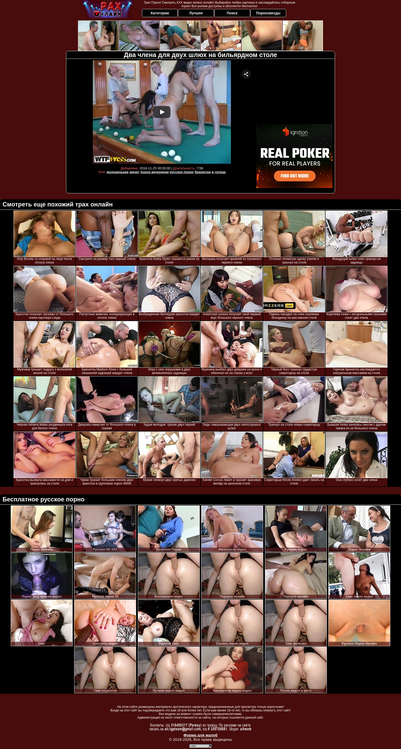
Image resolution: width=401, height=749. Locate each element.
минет (134, 172)
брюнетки (203, 172)
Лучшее (196, 13)
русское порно (182, 172)
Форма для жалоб (200, 735)
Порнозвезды (268, 13)
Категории (160, 13)
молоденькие (118, 172)
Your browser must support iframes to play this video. (162, 112)
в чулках (218, 172)
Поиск (232, 13)
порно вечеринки (154, 172)
